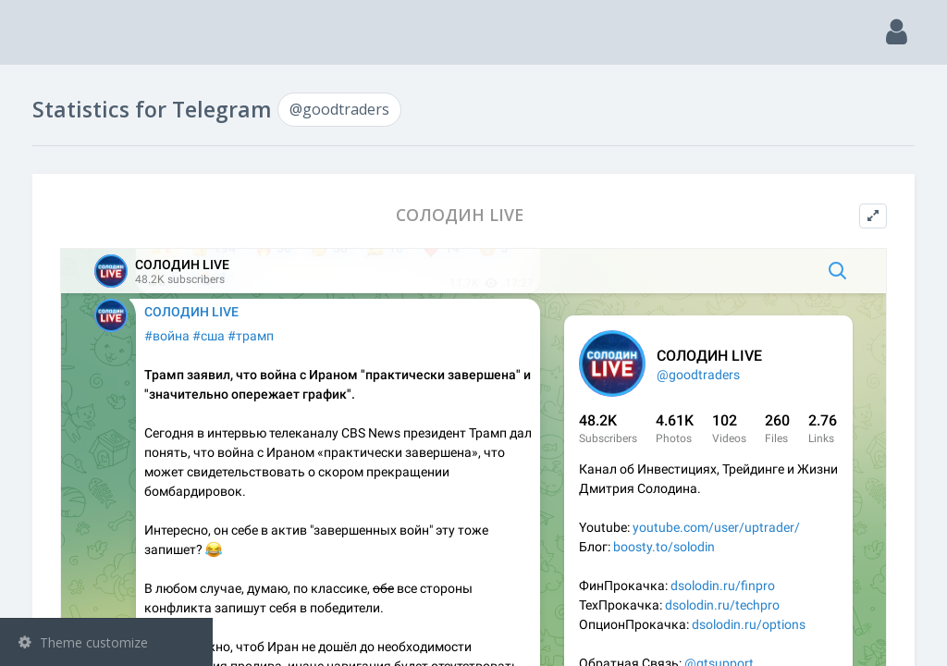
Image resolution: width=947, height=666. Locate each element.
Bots (108, 276)
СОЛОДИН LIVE (566, 215)
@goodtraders (89, 367)
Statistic (111, 324)
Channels (108, 182)
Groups (108, 229)
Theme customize (83, 642)
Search (48, 135)
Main (44, 88)
